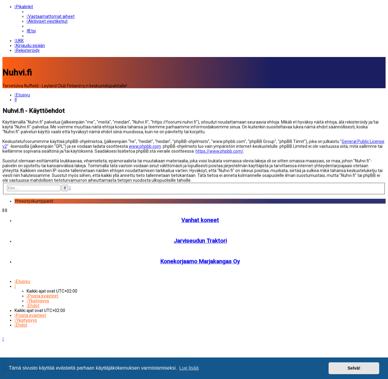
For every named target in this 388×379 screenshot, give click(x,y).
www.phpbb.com (145, 145)
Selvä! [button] (353, 368)
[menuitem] (51, 16)
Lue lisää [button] (189, 368)
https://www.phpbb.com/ (219, 150)
